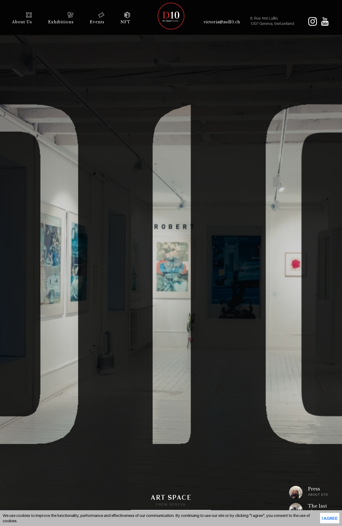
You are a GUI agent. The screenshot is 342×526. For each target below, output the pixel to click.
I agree (330, 518)
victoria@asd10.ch (222, 22)
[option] (294, 492)
